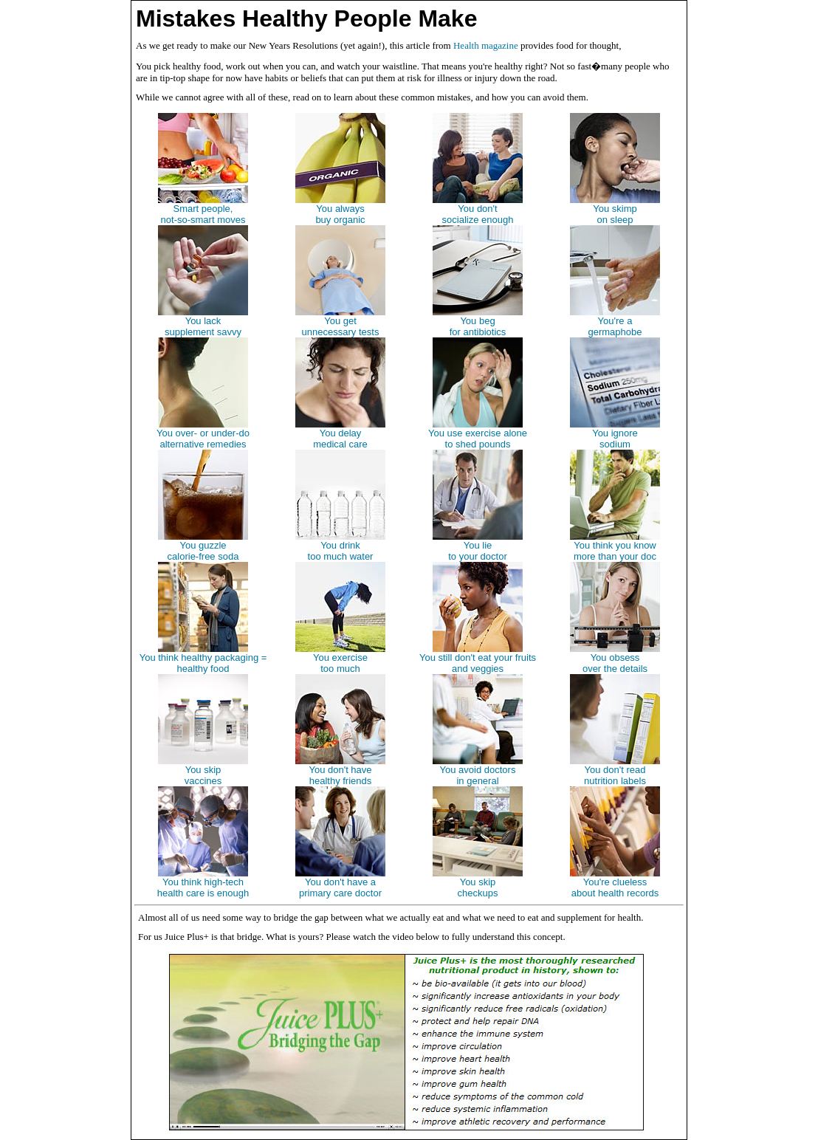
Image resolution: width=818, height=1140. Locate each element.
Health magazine (485, 45)
